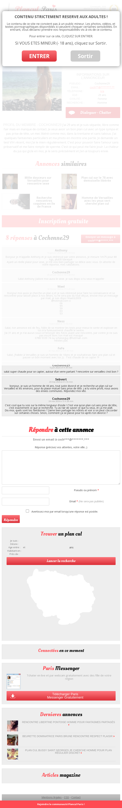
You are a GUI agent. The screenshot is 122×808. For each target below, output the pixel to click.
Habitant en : (14, 551)
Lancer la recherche (61, 561)
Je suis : (14, 541)
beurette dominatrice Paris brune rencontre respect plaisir (68, 736)
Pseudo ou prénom (86, 490)
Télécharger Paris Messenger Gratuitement (65, 695)
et (24, 547)
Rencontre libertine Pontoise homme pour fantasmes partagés (68, 723)
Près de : (14, 554)
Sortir (85, 56)
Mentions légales (52, 797)
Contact (76, 797)
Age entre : (14, 547)
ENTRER (39, 56)
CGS (66, 797)
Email (86, 501)
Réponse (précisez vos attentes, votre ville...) (61, 447)
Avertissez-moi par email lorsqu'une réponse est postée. (61, 511)
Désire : (14, 544)
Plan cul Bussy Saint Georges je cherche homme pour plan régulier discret (68, 751)
